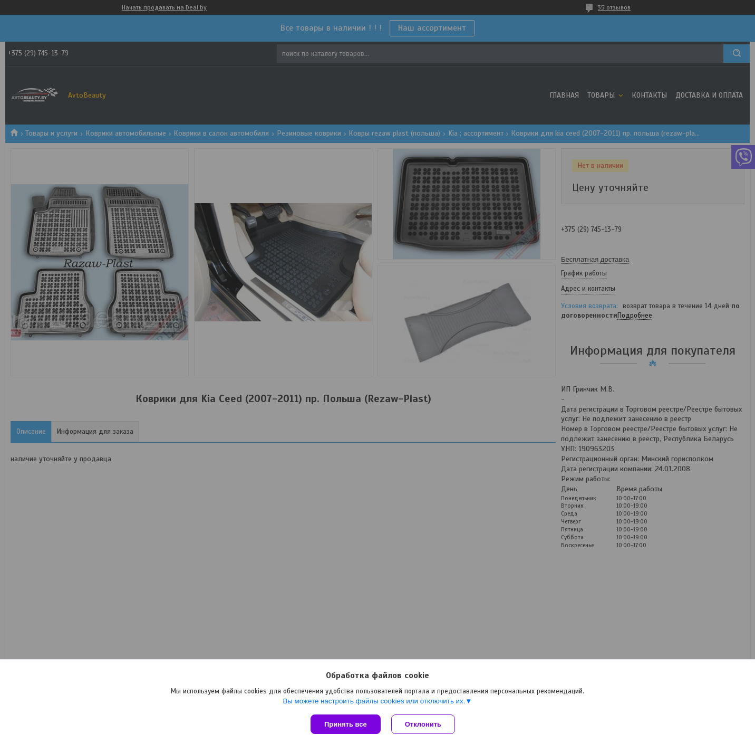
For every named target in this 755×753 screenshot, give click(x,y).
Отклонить (423, 724)
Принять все (345, 724)
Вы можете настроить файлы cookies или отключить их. (374, 701)
